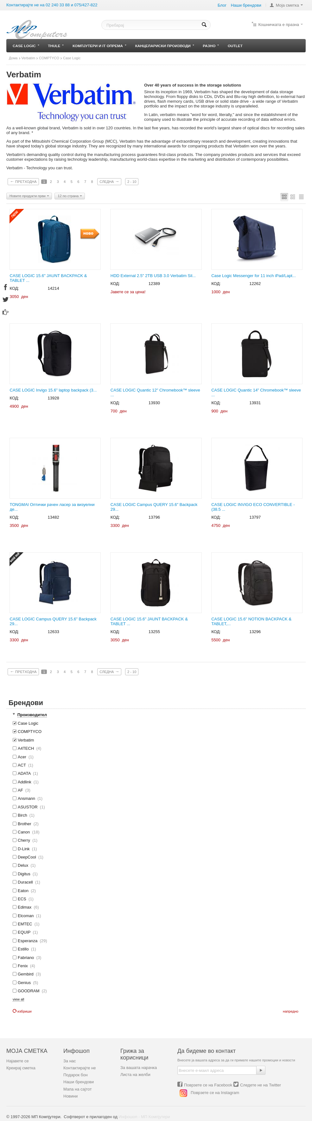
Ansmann (27, 798)
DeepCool (28, 857)
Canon (26, 832)
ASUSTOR (29, 807)
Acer (23, 757)
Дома (13, 58)
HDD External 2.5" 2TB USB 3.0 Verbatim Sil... (153, 275)
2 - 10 (131, 182)
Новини (70, 1096)
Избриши (22, 1011)
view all (18, 999)
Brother (26, 823)
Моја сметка (287, 5)
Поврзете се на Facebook (208, 1085)
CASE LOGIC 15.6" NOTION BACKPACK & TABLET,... (251, 621)
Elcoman (27, 915)
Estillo (24, 949)
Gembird (27, 974)
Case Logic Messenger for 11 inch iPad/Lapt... (253, 275)
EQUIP (25, 932)
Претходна (23, 181)
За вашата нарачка (138, 1067)
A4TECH (27, 748)
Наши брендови (78, 1081)
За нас (69, 1061)
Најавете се (17, 1061)
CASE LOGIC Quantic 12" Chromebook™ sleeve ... (155, 392)
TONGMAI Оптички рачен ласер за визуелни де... (52, 507)
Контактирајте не (79, 1068)
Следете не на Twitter (260, 1085)
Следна (109, 181)
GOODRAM (30, 990)
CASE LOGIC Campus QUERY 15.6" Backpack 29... (154, 507)
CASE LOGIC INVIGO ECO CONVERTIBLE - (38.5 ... (253, 507)
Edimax (26, 907)
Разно (211, 46)
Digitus (25, 874)
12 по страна (70, 196)
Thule (56, 46)
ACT (23, 765)
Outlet (235, 46)
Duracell (26, 882)
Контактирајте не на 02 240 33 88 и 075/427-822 (52, 5)
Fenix (24, 965)
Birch (24, 815)
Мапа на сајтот (77, 1089)
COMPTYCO (49, 58)
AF (21, 790)
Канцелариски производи (164, 46)
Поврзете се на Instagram (215, 1093)
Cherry (25, 840)
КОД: (14, 288)
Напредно (290, 1011)
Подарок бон (75, 1074)
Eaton (24, 890)
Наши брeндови (246, 5)
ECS (23, 899)
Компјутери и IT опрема (99, 46)
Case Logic (26, 46)
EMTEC (26, 924)
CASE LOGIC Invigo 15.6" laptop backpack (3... (53, 390)
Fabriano (27, 957)
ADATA (25, 773)
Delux (24, 865)
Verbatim (28, 58)
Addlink (26, 782)
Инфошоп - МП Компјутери (144, 1116)
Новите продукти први (29, 196)
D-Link (25, 848)
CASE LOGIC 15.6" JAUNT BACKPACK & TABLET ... (48, 278)
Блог (222, 5)
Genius (25, 982)
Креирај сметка (20, 1068)
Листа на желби (135, 1074)
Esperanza (30, 940)
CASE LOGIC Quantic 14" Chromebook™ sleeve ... (256, 392)
